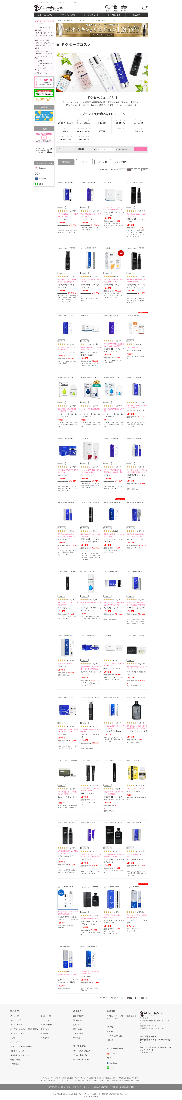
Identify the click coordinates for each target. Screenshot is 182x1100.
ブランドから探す (68, 15)
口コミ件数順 (121, 162)
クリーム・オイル (42, 51)
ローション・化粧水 (43, 40)
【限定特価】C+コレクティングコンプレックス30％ (136, 287)
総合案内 (137, 15)
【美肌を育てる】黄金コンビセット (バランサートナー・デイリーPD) (68, 919)
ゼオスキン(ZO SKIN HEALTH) (66, 182)
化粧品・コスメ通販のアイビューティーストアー (72, 20)
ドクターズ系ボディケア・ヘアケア (44, 64)
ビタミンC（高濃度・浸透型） (112, 293)
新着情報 (110, 1031)
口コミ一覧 (45, 1020)
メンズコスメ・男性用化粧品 (21, 1046)
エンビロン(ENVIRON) (133, 887)
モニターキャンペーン (81, 1059)
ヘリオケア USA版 (134, 791)
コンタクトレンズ (17, 1051)
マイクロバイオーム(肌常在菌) (136, 230)
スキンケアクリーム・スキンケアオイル (136, 234)
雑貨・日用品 (15, 1060)
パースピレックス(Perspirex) (65, 377)
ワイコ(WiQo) (107, 182)
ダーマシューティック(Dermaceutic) (67, 760)
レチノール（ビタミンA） (67, 872)
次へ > (145, 170)
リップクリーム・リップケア (89, 802)
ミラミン (106, 475)
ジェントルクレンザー (66, 352)
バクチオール (131, 619)
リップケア (40, 61)
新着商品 (115, 11)
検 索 (107, 11)
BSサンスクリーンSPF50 (136, 539)
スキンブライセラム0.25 (136, 608)
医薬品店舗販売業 (100, 1087)
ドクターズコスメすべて (45, 27)
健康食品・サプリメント (19, 1055)
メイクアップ (15, 1020)
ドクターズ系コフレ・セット (45, 69)
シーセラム (62, 666)
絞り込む (141, 149)
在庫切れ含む (122, 149)
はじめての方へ (79, 1016)
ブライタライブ (63, 539)
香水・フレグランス (18, 1025)
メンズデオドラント (65, 424)
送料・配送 (77, 1029)
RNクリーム (62, 734)
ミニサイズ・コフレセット (66, 230)
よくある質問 (78, 1033)
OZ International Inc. (91, 1096)
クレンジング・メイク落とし (45, 36)
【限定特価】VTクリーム (113, 285)
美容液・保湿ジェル (43, 45)
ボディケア (14, 1042)
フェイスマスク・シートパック (45, 57)
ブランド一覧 (46, 1016)
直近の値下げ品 (47, 1025)
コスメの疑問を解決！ (81, 1051)
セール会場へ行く (91, 15)
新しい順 (102, 162)
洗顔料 (38, 30)
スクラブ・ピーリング (44, 33)
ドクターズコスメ (96, 20)
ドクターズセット (42, 73)
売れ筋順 (66, 162)
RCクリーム (62, 475)
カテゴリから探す (45, 15)
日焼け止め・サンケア (44, 53)
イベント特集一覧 (80, 1055)
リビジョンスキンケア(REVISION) (136, 182)
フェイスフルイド (87, 475)
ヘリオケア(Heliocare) (133, 315)
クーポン (124, 11)
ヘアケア (13, 1038)
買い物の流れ (78, 1020)
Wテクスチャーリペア (135, 859)
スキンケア (14, 1016)
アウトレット (46, 1029)
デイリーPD (62, 219)
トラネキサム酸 (62, 551)
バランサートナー (87, 219)
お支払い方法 (78, 1025)
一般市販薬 (14, 1064)
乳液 (37, 48)
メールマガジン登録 (114, 1036)
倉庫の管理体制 (127, 1087)
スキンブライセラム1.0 (112, 731)
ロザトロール (85, 976)
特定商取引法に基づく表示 (59, 1087)
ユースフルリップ (87, 794)
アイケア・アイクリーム (45, 43)
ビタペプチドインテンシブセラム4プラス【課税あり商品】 (68, 982)
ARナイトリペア (86, 859)
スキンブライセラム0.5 (135, 411)
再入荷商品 (45, 1038)
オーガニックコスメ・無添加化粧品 (24, 1029)
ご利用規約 (114, 1087)
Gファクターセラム (110, 608)
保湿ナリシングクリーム (112, 668)
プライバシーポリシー (82, 1087)
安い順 (84, 162)
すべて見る (77, 1038)
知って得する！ (114, 15)
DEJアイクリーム (64, 608)
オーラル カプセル (134, 350)
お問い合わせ (112, 1040)
